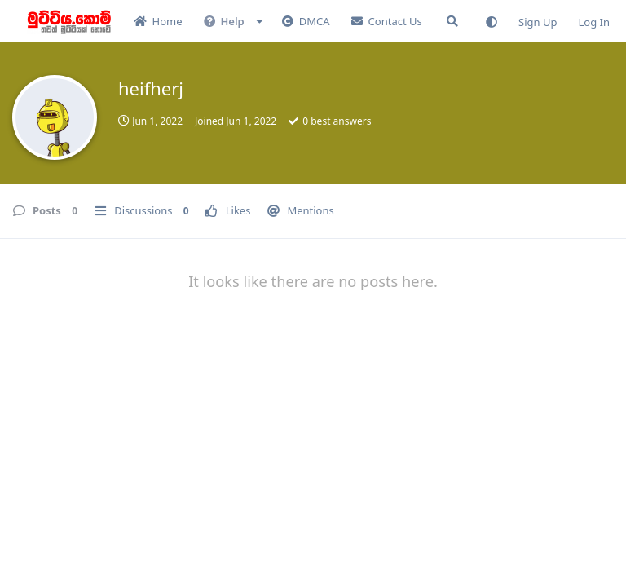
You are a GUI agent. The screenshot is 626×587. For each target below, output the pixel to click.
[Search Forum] (452, 21)
